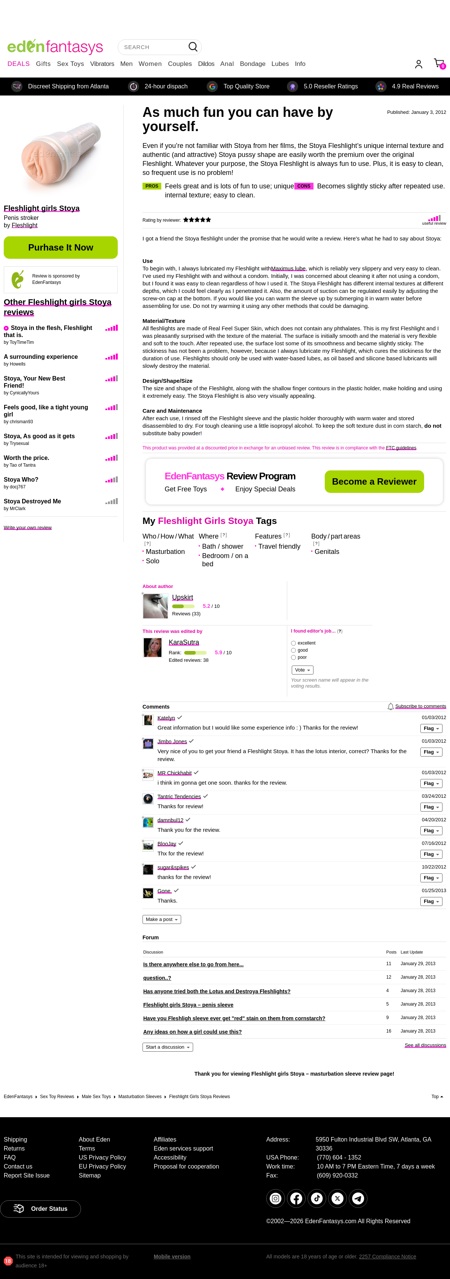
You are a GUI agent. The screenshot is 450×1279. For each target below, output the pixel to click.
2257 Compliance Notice (387, 1257)
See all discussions (425, 1045)
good (303, 650)
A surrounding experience (41, 357)
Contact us (18, 1166)
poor (302, 657)
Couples (180, 63)
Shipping (15, 1139)
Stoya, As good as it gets (39, 436)
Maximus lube (288, 268)
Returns (14, 1148)
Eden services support (183, 1148)
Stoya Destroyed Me (32, 501)
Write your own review (28, 527)
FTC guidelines (401, 448)
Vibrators (102, 63)
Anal (227, 63)
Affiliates (165, 1139)
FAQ (10, 1157)
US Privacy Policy (102, 1157)
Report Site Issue (27, 1175)
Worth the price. (27, 458)
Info (300, 63)
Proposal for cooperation (186, 1166)
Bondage (253, 63)
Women (150, 63)
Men (126, 63)
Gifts (43, 63)
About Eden (94, 1139)
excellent (306, 643)
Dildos (206, 63)
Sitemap (90, 1175)
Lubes (280, 63)
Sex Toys (70, 63)
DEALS (19, 63)
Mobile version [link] (172, 1257)
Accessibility (170, 1157)
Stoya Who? (21, 479)
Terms (87, 1148)
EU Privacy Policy (102, 1166)
